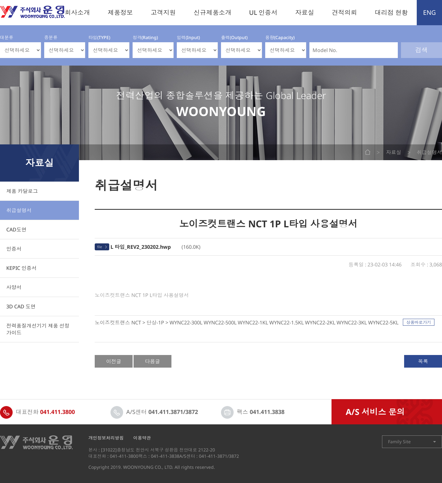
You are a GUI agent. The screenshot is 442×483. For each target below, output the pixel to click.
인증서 (13, 248)
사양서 (13, 287)
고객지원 (163, 12)
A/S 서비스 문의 (375, 411)
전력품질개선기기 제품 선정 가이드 (37, 329)
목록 (423, 361)
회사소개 (77, 12)
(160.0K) (155, 246)
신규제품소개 (212, 12)
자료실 (304, 12)
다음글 (152, 361)
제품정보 (120, 12)
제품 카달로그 (22, 191)
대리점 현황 (391, 12)
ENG (429, 12)
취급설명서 (19, 210)
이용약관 (142, 437)
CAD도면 (16, 229)
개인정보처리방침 (106, 437)
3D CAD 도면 (21, 306)
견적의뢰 (344, 12)
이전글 (113, 361)
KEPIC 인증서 (21, 268)
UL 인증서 (263, 12)
